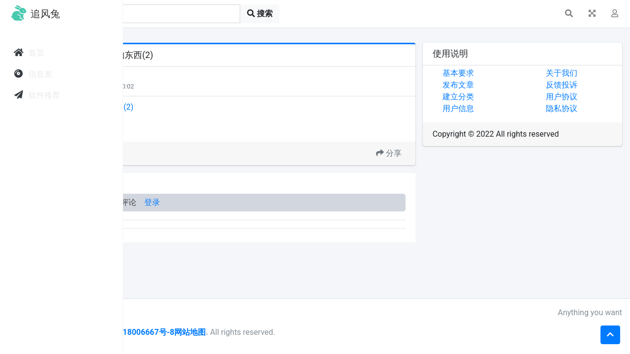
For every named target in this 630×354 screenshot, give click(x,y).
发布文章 (499, 84)
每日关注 (173, 86)
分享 (429, 153)
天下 (168, 77)
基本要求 (499, 73)
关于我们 (582, 73)
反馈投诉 (582, 84)
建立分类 (499, 96)
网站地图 (312, 332)
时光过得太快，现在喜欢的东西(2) (196, 107)
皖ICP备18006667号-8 (256, 332)
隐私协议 (582, 108)
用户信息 (499, 108)
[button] (569, 14)
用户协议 (582, 96)
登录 (275, 202)
